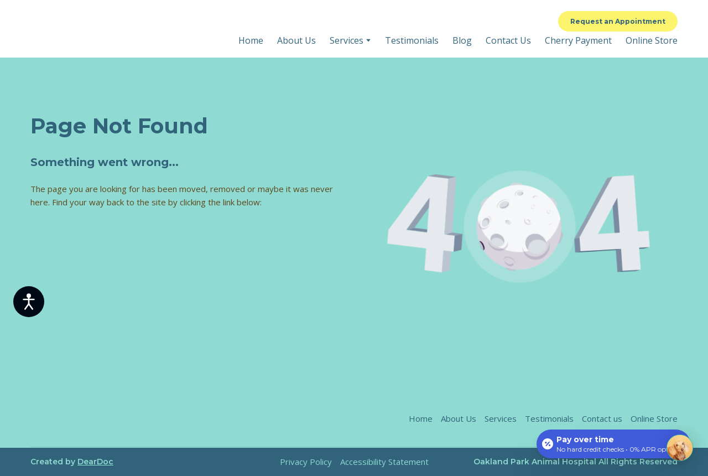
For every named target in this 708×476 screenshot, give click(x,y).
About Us (296, 40)
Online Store (652, 40)
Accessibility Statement (384, 461)
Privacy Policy (306, 461)
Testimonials (412, 40)
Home (250, 40)
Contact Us (508, 40)
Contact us (602, 418)
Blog (462, 40)
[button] (618, 21)
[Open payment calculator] (613, 444)
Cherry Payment (578, 40)
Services (346, 40)
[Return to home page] (113, 29)
